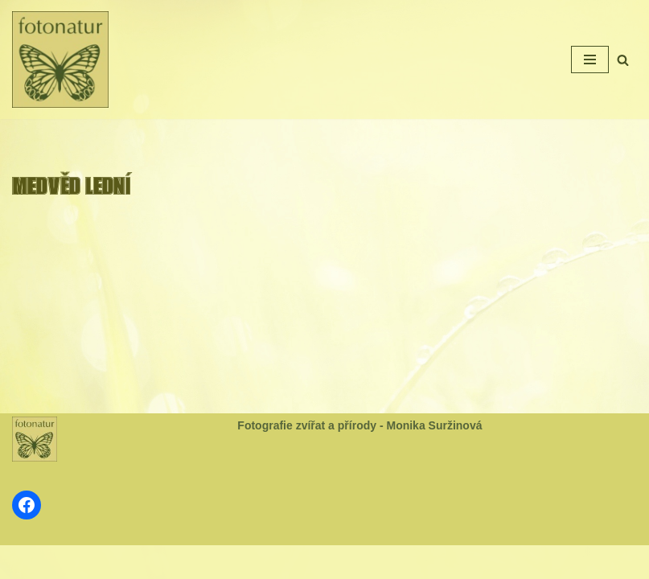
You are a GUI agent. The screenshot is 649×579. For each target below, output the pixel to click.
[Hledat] (623, 60)
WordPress (364, 562)
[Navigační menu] (590, 59)
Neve (271, 562)
